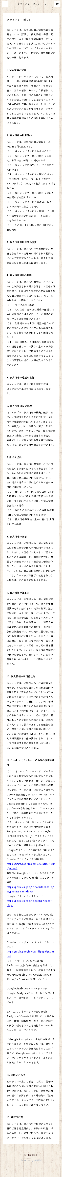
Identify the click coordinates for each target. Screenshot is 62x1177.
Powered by (31, 1160)
